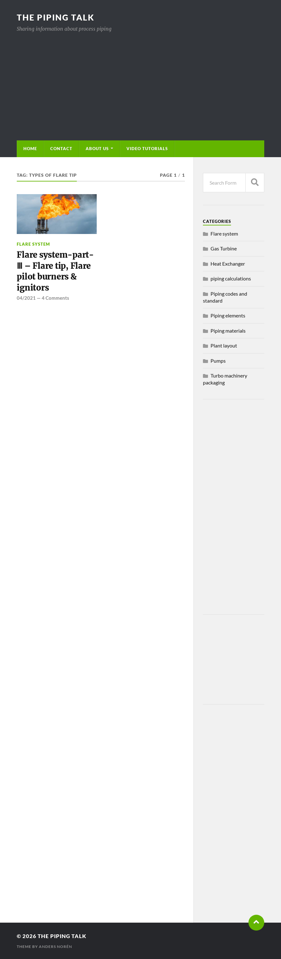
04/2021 (26, 298)
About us (97, 148)
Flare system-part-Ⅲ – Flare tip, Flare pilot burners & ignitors (55, 271)
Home (30, 148)
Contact (61, 148)
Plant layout (224, 345)
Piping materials (228, 331)
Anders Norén (55, 946)
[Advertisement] (140, 80)
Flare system (33, 244)
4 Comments (55, 298)
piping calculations (231, 278)
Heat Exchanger (228, 264)
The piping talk (56, 17)
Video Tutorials (147, 148)
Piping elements (228, 315)
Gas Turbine (224, 248)
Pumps (218, 361)
